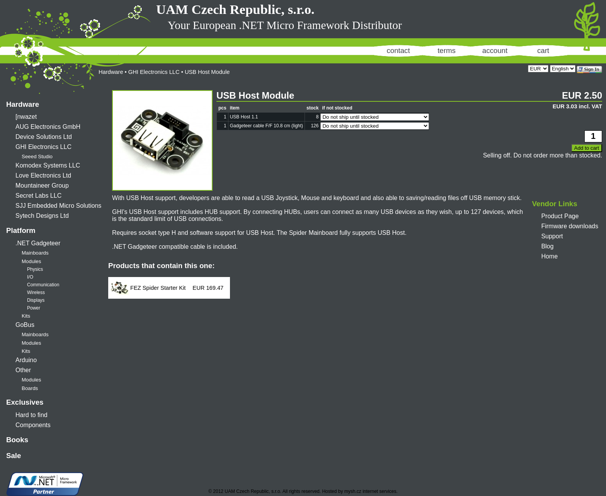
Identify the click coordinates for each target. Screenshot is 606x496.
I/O (30, 277)
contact (398, 50)
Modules (31, 261)
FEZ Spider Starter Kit (158, 288)
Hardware (22, 104)
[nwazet (26, 116)
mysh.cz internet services (370, 491)
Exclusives (24, 402)
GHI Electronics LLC (43, 147)
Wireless (36, 292)
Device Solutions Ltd (43, 136)
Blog (547, 246)
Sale (13, 456)
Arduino (26, 360)
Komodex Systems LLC (47, 165)
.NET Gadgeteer (37, 243)
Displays (35, 300)
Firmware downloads (569, 226)
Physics (35, 269)
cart (543, 50)
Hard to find (31, 415)
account (494, 50)
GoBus (24, 325)
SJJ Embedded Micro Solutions (58, 205)
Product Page (560, 216)
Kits (26, 316)
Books (17, 440)
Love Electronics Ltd (43, 175)
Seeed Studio (37, 156)
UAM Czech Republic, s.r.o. (235, 9)
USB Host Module (207, 72)
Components (33, 425)
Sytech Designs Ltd (42, 215)
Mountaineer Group (42, 185)
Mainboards (35, 253)
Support (552, 236)
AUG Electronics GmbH (47, 126)
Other (23, 370)
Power (33, 308)
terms (446, 50)
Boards (30, 388)
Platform (21, 230)
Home (549, 256)
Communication (43, 284)
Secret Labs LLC (38, 195)
